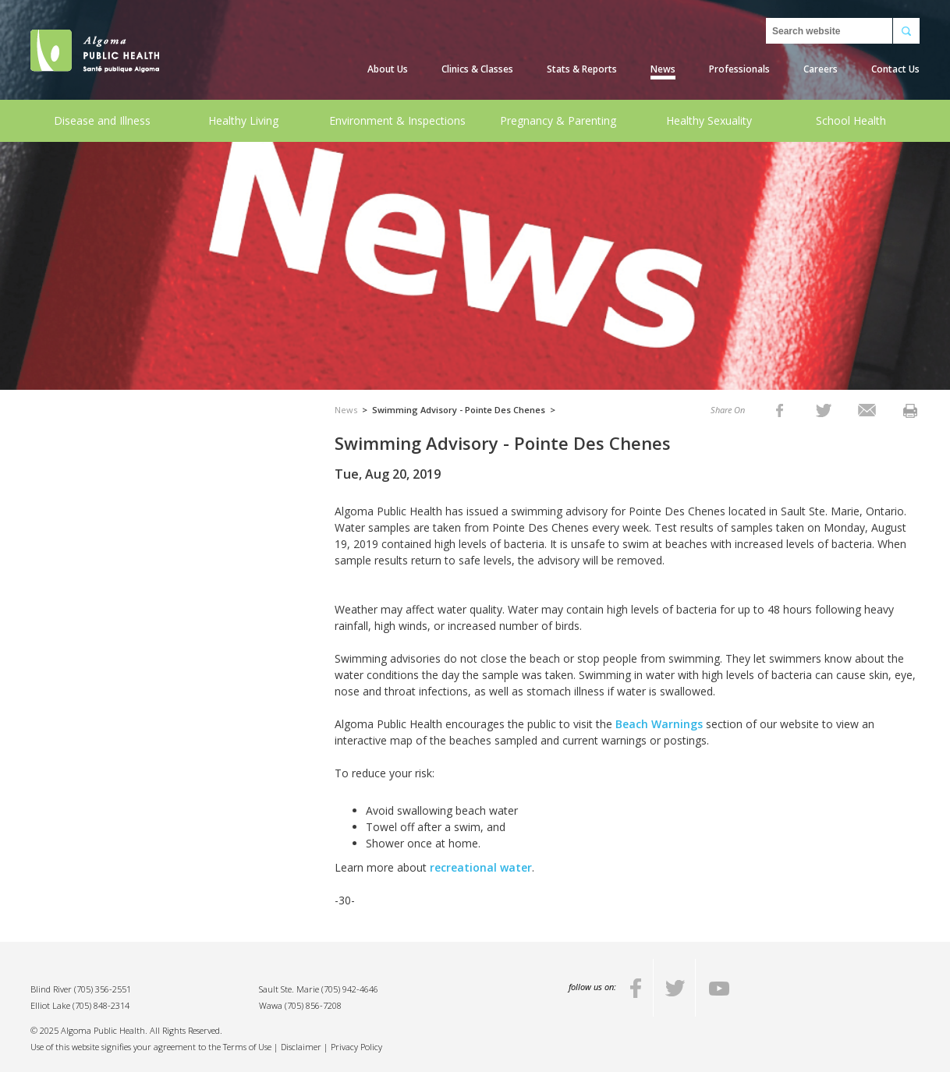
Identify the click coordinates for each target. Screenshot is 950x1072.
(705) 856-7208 (313, 1005)
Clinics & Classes (477, 69)
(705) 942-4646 (349, 989)
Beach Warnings (659, 723)
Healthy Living (243, 120)
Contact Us (895, 69)
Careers (820, 69)
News (662, 69)
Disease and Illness (102, 120)
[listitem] (780, 410)
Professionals (739, 69)
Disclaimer (301, 1047)
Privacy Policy (356, 1047)
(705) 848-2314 (101, 1005)
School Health (851, 120)
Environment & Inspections (397, 120)
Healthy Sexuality (709, 120)
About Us (387, 69)
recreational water (481, 867)
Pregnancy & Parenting (558, 120)
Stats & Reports (582, 69)
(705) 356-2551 (102, 989)
